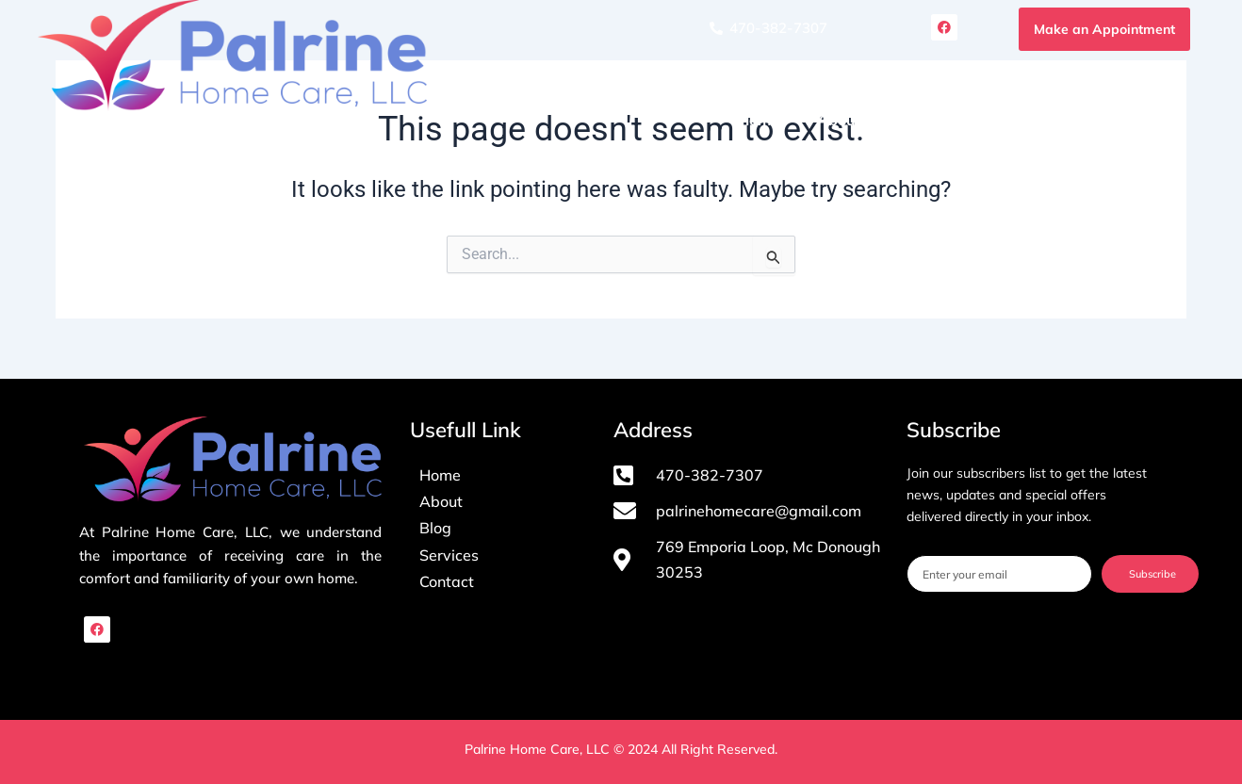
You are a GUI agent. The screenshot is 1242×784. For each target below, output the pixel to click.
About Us (850, 119)
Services (961, 120)
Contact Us (1146, 119)
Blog (1054, 119)
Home (758, 119)
